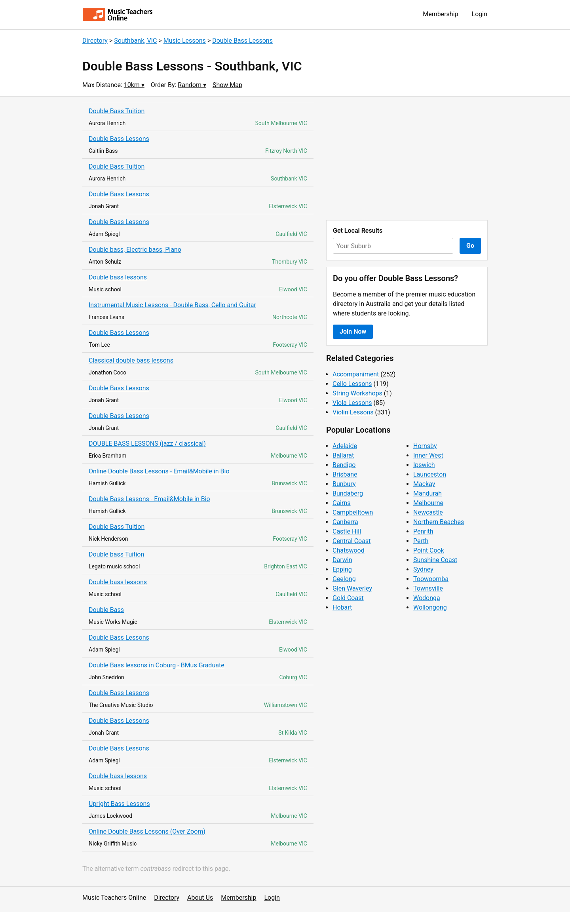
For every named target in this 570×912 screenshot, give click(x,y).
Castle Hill (346, 531)
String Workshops (357, 393)
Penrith (423, 531)
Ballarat (343, 455)
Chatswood (348, 550)
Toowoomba (430, 579)
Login (479, 14)
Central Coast (351, 541)
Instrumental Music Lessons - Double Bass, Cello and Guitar (172, 305)
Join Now (353, 331)
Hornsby (425, 446)
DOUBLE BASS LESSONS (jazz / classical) (147, 443)
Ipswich (424, 465)
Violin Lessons (353, 412)
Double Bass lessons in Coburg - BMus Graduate (156, 665)
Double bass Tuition (116, 554)
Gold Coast (348, 598)
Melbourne (428, 503)
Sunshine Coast (435, 560)
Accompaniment (355, 374)
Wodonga (426, 598)
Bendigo (343, 465)
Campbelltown (352, 512)
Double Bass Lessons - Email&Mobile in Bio (149, 499)
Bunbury (344, 484)
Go (470, 245)
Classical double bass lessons (131, 360)
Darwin (342, 560)
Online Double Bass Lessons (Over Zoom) (147, 831)
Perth (420, 541)
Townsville (428, 588)
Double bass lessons (118, 277)
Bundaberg (347, 493)
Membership (440, 14)
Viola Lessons (352, 403)
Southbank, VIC (135, 40)
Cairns (341, 503)
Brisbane (344, 474)
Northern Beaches (438, 522)
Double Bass (106, 610)
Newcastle (428, 512)
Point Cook (428, 550)
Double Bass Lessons (242, 40)
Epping (342, 569)
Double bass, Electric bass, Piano (135, 249)
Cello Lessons (352, 384)
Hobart (342, 607)
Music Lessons (184, 40)
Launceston (429, 474)
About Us (200, 897)
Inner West (428, 455)
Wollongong (430, 607)
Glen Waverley (352, 588)
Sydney (423, 569)
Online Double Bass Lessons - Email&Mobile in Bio (159, 471)
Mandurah (427, 493)
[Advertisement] (407, 158)
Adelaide (344, 446)
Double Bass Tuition (116, 111)
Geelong (344, 579)
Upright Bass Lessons (119, 804)
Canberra (345, 522)
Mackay (424, 484)
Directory (95, 40)
